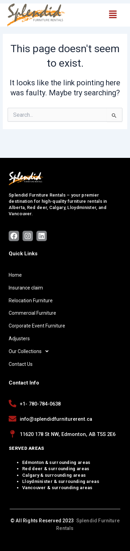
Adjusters (19, 338)
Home (15, 275)
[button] (113, 14)
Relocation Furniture (31, 300)
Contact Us (21, 364)
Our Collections (30, 351)
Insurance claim (26, 288)
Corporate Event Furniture (37, 326)
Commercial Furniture (32, 313)
